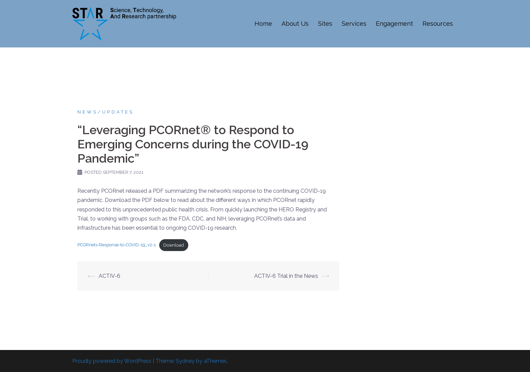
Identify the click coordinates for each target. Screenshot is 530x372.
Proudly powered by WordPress (111, 361)
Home (263, 23)
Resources (438, 23)
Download (173, 245)
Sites (325, 23)
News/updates (105, 112)
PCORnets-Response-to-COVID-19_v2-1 (116, 245)
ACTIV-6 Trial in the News (286, 276)
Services (354, 23)
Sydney (185, 361)
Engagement (394, 23)
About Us (295, 23)
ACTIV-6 (109, 276)
